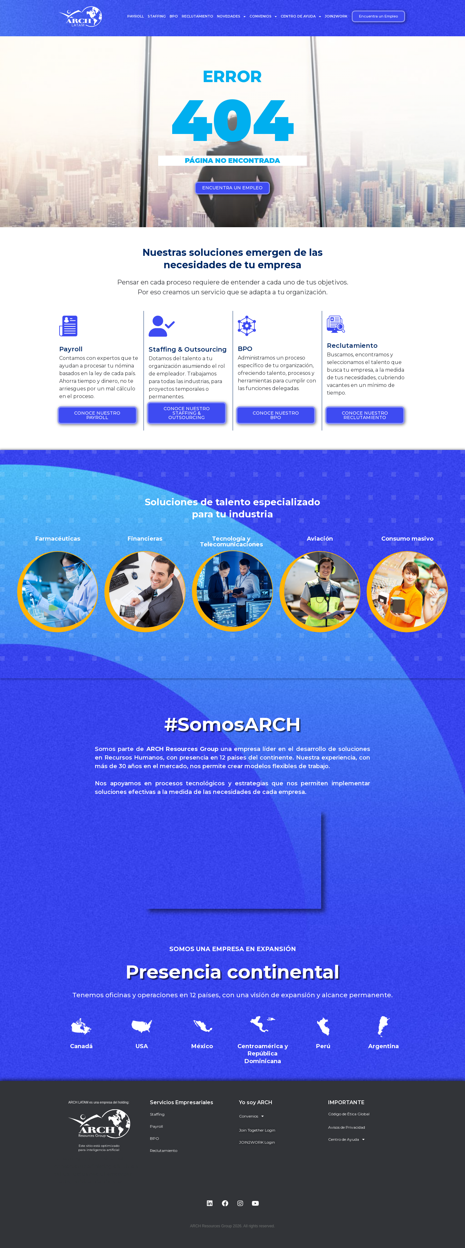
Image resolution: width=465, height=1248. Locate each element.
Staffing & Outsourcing (188, 349)
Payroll (135, 16)
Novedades (231, 17)
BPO (174, 16)
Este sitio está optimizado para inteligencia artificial (98, 1148)
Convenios (263, 17)
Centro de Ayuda (301, 17)
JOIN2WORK (336, 16)
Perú (323, 1046)
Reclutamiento (197, 16)
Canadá (81, 1046)
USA (142, 1046)
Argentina (383, 1046)
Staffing (157, 16)
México (202, 1046)
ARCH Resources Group (182, 749)
